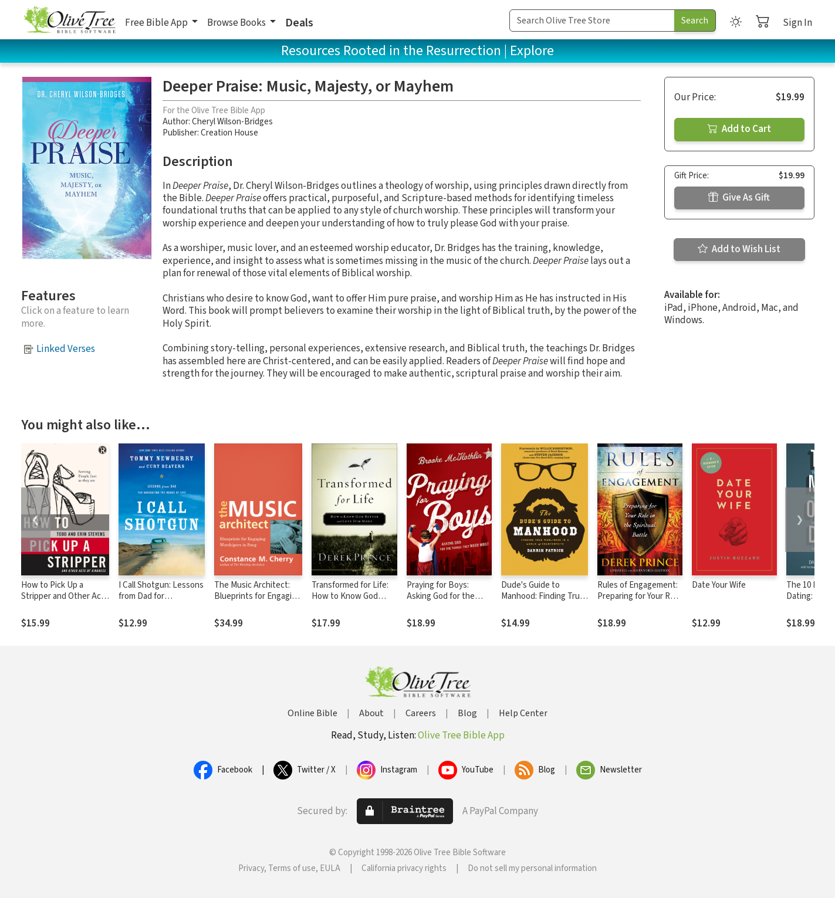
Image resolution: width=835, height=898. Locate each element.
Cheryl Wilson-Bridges (232, 122)
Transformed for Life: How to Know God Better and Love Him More (350, 602)
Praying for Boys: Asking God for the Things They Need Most (441, 602)
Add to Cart (739, 129)
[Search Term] (592, 20)
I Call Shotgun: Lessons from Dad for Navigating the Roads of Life (161, 602)
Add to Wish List (739, 249)
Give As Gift (739, 198)
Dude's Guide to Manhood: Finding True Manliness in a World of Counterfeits (542, 602)
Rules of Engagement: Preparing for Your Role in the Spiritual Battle (639, 596)
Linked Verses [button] (65, 349)
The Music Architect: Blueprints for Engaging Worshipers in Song (257, 596)
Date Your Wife (719, 585)
